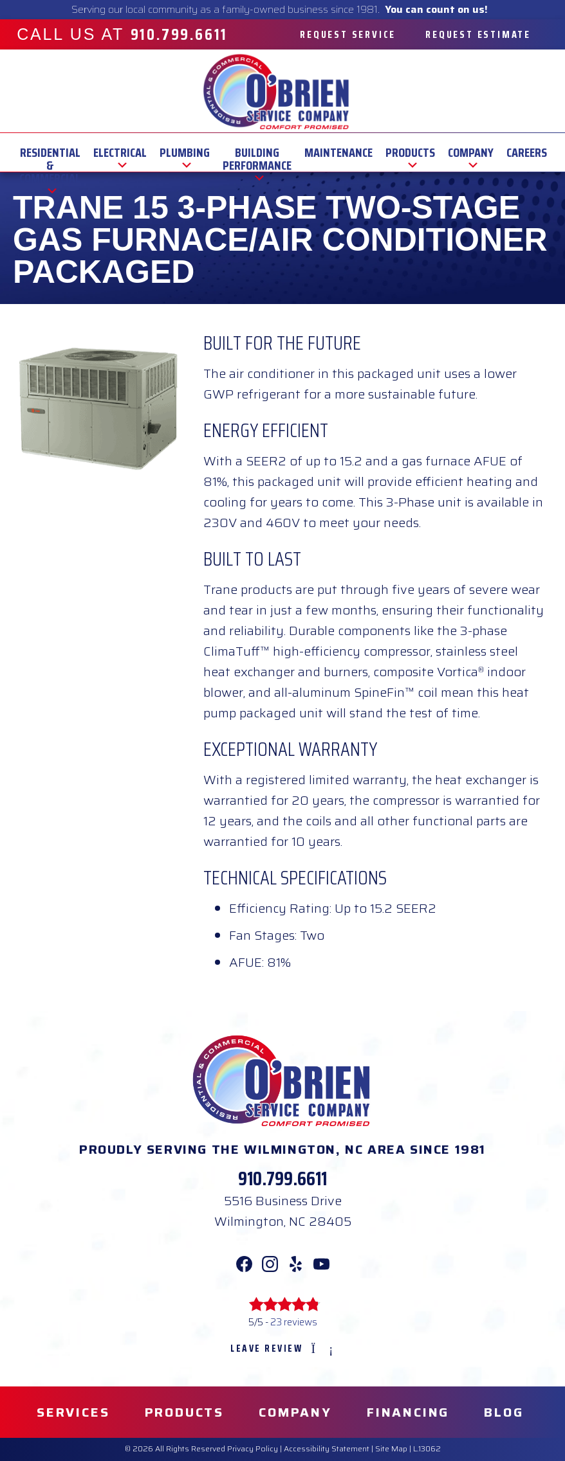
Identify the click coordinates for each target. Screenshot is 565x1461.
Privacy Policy (252, 1448)
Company (471, 152)
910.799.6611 (282, 1178)
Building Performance (257, 152)
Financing (408, 1412)
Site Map (391, 1448)
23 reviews (293, 1322)
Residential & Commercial (49, 152)
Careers (526, 152)
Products (410, 152)
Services (73, 1412)
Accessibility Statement (326, 1448)
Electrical (120, 152)
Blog (503, 1412)
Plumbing (185, 152)
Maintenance (338, 152)
